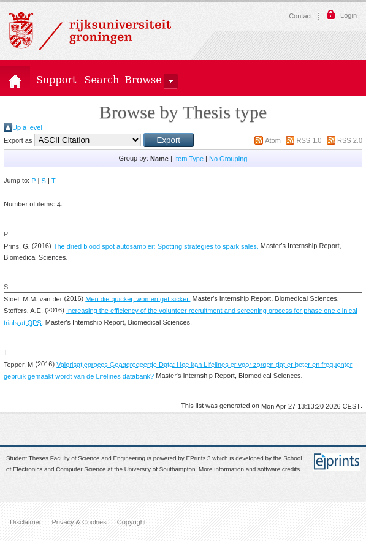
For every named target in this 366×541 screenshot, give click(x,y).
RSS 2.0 (349, 140)
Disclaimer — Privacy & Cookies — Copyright (78, 521)
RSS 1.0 (308, 140)
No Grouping (228, 158)
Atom (273, 140)
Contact (300, 16)
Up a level (27, 127)
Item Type (189, 158)
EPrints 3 (198, 458)
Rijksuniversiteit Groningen (90, 31)
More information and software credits (249, 469)
